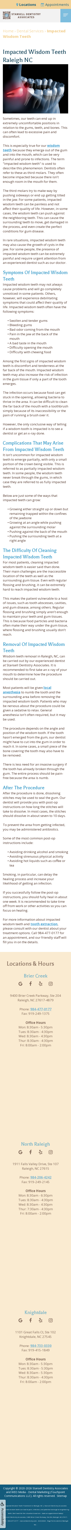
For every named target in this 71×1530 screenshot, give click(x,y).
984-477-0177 (40, 1015)
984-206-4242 (40, 1184)
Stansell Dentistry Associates (50, 1488)
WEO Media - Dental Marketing (30, 1492)
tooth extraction (44, 924)
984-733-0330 (40, 1352)
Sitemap (62, 1496)
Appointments (55, 4)
